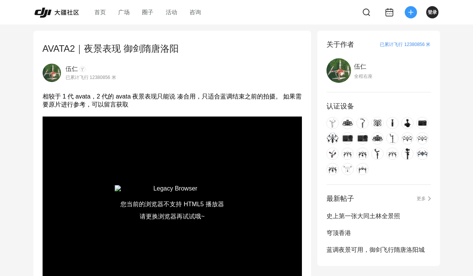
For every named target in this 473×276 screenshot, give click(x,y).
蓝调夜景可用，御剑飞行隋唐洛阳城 (375, 249)
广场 (124, 12)
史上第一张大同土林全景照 (363, 216)
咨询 (195, 12)
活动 (171, 12)
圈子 (147, 12)
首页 (100, 12)
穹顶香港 (338, 233)
